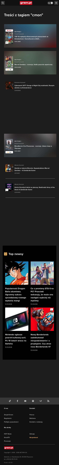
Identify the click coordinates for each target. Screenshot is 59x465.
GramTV (7, 437)
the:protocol (34, 437)
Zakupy (32, 434)
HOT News (8, 434)
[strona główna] (26, 3)
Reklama (33, 418)
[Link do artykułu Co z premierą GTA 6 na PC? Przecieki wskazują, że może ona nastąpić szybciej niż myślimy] (42, 283)
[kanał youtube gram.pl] (25, 401)
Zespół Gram (8, 415)
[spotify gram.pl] (33, 401)
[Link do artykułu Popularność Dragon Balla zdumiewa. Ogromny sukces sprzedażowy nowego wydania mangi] (17, 283)
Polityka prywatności (11, 422)
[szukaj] (3, 3)
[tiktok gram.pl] (10, 401)
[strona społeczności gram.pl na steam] (41, 401)
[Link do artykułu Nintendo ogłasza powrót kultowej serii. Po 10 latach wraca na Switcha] (17, 328)
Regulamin (7, 418)
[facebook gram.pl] (17, 401)
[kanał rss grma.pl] (48, 401)
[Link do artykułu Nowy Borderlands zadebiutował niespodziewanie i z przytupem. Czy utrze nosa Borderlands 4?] (42, 329)
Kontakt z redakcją (36, 422)
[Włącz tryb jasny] (50, 3)
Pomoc (32, 415)
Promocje (7, 441)
